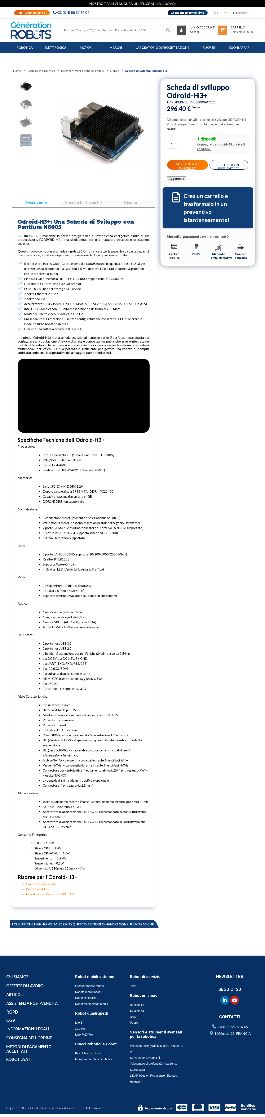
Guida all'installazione (41, 887)
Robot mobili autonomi (88, 982)
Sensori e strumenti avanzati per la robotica (158, 1037)
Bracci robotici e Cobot (91, 1053)
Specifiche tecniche (83, 204)
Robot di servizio (147, 979)
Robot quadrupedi (93, 1020)
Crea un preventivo (187, 12)
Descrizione (36, 204)
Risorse (131, 204)
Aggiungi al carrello (187, 165)
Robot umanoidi (146, 998)
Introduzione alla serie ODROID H (50, 897)
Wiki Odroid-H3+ (38, 892)
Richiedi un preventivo (229, 165)
